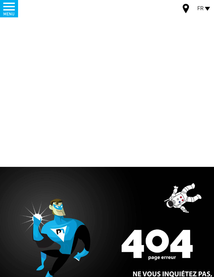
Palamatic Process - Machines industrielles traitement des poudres (41, 8)
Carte (186, 9)
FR (200, 8)
